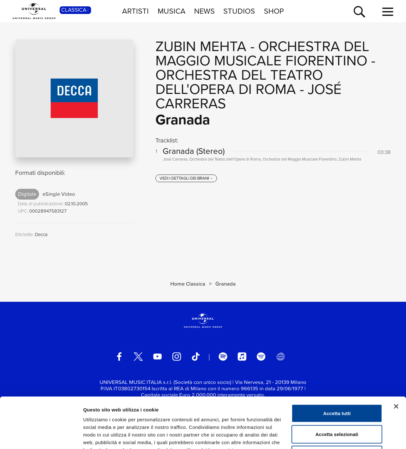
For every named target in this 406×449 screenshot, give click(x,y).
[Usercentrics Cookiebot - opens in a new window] (41, 436)
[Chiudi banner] (396, 359)
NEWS (204, 11)
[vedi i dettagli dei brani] (186, 178)
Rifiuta (337, 407)
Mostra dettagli (334, 436)
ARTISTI (135, 11)
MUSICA (172, 11)
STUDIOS (239, 11)
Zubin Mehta (200, 46)
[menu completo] (387, 12)
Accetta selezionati (336, 386)
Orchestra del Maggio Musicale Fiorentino (262, 53)
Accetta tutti (337, 365)
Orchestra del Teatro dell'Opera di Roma (239, 82)
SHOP (274, 11)
